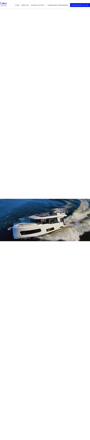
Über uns (25, 5)
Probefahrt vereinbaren (58, 5)
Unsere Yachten (37, 5)
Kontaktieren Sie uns (80, 5)
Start (17, 5)
